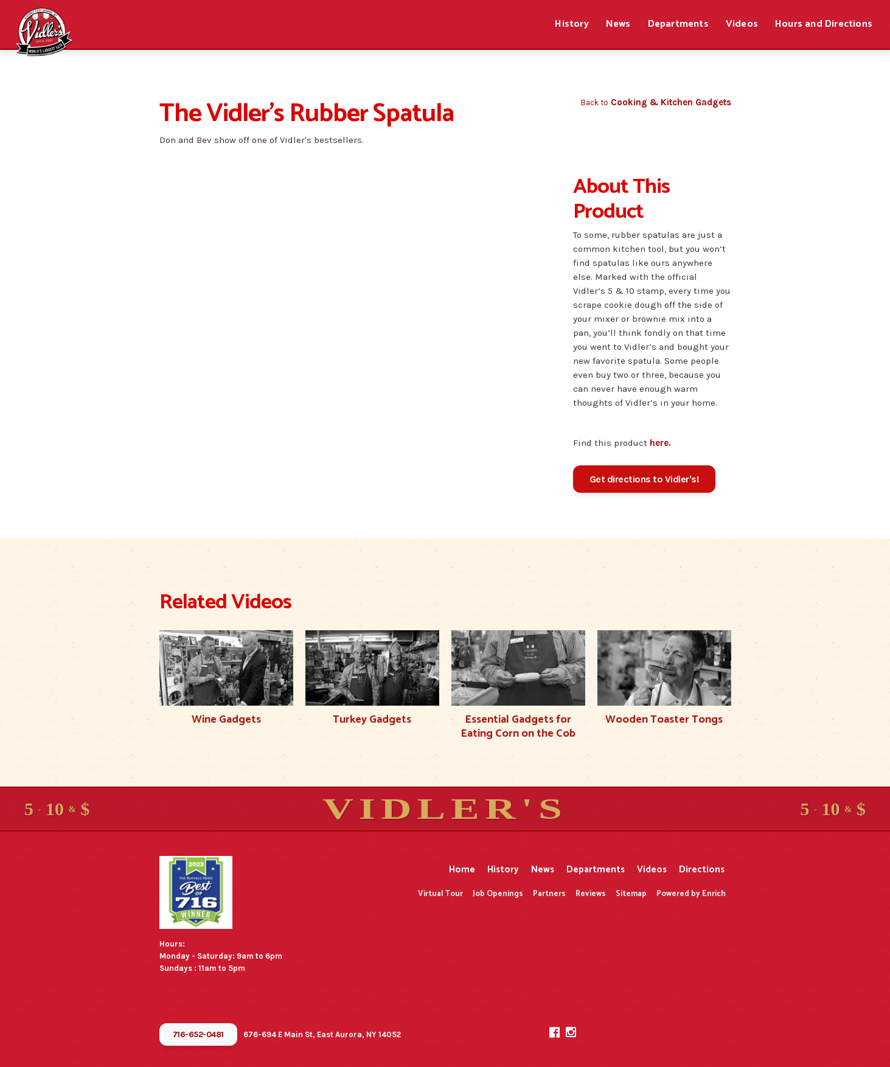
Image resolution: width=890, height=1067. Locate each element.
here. (660, 442)
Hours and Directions (823, 24)
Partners (549, 894)
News (618, 24)
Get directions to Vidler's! (644, 479)
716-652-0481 (198, 1034)
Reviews (590, 894)
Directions (702, 869)
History (571, 24)
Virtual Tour (440, 894)
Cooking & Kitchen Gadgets (671, 102)
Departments (678, 24)
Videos (742, 24)
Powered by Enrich (691, 894)
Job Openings (498, 894)
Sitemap (631, 894)
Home (462, 869)
